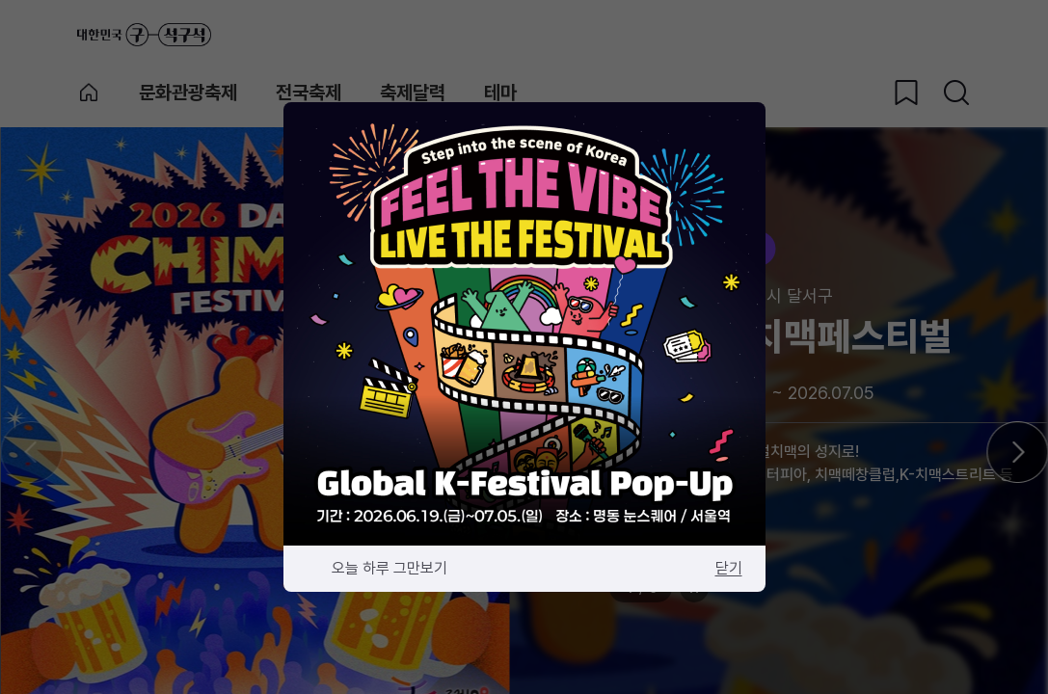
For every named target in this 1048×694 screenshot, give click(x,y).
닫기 (728, 568)
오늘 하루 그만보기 (389, 568)
